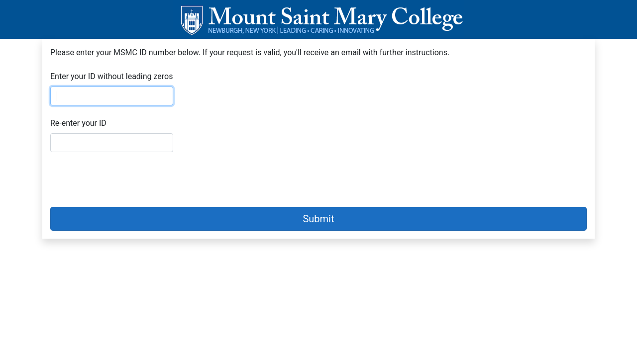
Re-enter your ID (78, 123)
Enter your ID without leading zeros (111, 76)
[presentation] (126, 179)
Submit (318, 219)
